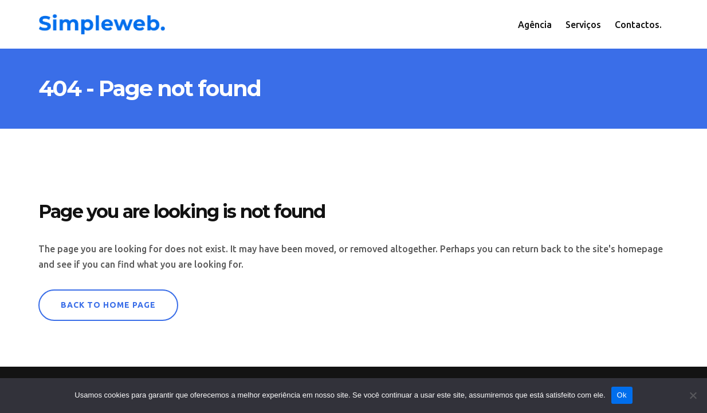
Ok (622, 395)
